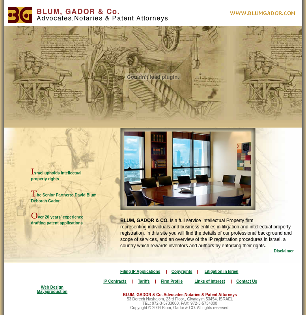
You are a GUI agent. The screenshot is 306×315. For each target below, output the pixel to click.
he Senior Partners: (55, 195)
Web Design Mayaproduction (52, 289)
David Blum (86, 195)
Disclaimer (284, 251)
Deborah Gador (45, 201)
